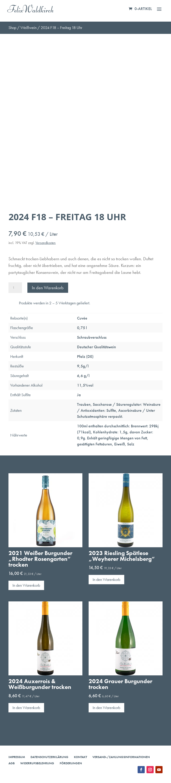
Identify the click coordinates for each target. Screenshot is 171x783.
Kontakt (80, 757)
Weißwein (28, 27)
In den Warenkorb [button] (26, 585)
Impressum (16, 757)
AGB (11, 763)
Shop (12, 27)
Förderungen (71, 763)
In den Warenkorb (48, 288)
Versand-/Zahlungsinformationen (121, 757)
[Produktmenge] (15, 287)
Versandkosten (45, 242)
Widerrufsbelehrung (37, 763)
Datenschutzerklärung (49, 757)
